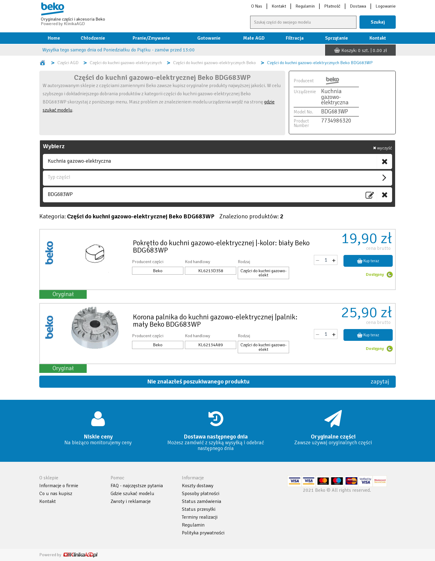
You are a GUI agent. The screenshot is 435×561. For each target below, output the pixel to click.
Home (54, 38)
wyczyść (382, 148)
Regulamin (305, 6)
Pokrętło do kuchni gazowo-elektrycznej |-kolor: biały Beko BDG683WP (221, 246)
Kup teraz (368, 260)
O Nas (256, 6)
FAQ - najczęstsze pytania (137, 486)
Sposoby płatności (200, 494)
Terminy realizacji (200, 517)
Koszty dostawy (197, 486)
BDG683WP (60, 194)
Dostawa (358, 6)
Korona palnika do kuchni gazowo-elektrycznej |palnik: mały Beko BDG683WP (215, 320)
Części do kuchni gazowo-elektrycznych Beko (214, 62)
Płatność (332, 6)
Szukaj (378, 22)
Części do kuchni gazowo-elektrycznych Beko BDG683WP (320, 62)
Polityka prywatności (203, 533)
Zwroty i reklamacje (131, 501)
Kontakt (279, 6)
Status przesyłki (198, 509)
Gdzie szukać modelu (132, 494)
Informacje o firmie (58, 486)
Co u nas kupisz (55, 494)
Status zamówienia (201, 501)
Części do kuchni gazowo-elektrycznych (126, 62)
